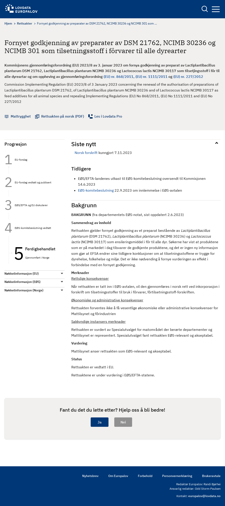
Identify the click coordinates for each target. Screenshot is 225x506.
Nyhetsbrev (90, 476)
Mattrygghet (21, 116)
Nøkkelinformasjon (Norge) (23, 290)
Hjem (8, 23)
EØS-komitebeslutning (96, 190)
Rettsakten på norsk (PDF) (62, 116)
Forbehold (145, 476)
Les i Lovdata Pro (108, 116)
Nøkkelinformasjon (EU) (21, 274)
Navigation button (216, 9)
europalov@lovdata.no (204, 496)
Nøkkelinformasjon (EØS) (22, 282)
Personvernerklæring (177, 476)
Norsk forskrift (86, 152)
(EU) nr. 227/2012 (188, 76)
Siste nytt (83, 144)
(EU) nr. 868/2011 (118, 76)
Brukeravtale (211, 476)
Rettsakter (24, 23)
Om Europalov (118, 476)
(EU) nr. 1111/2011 (151, 76)
